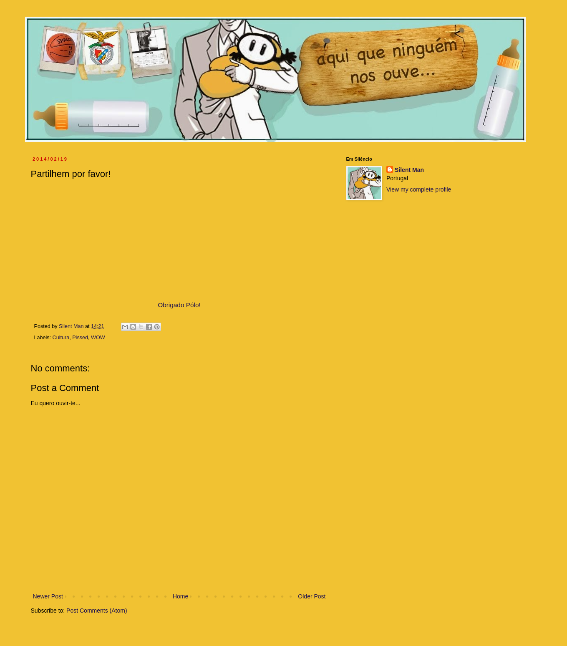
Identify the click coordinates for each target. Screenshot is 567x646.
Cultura (61, 338)
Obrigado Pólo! (179, 304)
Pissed (80, 338)
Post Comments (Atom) (96, 610)
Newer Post (48, 596)
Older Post (311, 596)
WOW (98, 338)
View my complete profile (418, 189)
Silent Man (409, 170)
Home (180, 596)
